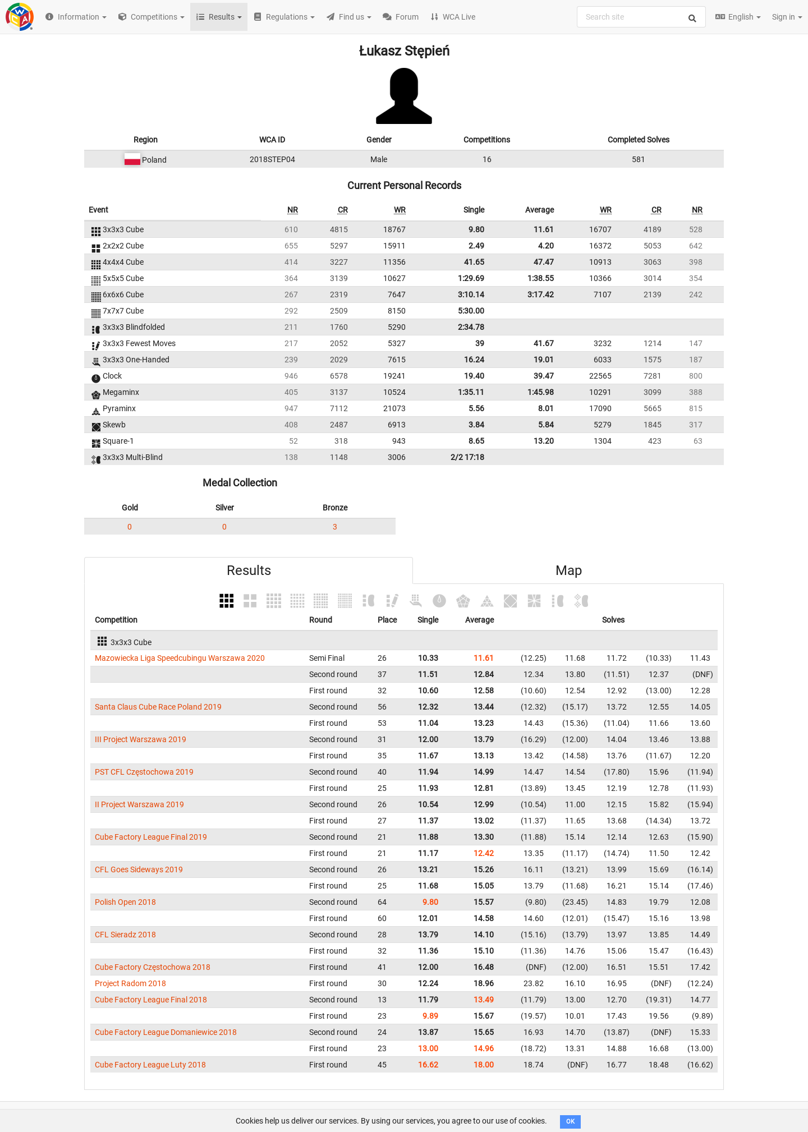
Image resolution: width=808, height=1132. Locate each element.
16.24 (474, 359)
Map (569, 570)
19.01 (544, 359)
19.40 (474, 375)
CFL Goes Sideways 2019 (139, 869)
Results (249, 570)
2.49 (476, 245)
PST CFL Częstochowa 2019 (144, 771)
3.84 (476, 424)
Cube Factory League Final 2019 (151, 836)
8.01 (546, 408)
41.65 (474, 261)
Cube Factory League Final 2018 (151, 999)
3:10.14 (471, 294)
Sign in (787, 16)
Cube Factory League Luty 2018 (150, 1064)
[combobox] (641, 16)
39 (479, 343)
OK (570, 1121)
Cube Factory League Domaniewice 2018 (166, 1032)
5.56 (476, 408)
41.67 (544, 343)
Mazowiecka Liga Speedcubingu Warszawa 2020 (180, 658)
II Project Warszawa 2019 (139, 804)
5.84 (546, 424)
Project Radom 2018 (130, 983)
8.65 (476, 440)
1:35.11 (471, 392)
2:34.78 (471, 327)
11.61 (544, 229)
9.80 (476, 229)
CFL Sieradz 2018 (125, 934)
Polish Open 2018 (125, 902)
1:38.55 (540, 278)
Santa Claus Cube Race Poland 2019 (158, 706)
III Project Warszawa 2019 (140, 739)
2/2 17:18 (467, 457)
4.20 (546, 245)
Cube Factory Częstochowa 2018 (152, 967)
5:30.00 (471, 310)
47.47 (544, 261)
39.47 (544, 375)
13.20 (544, 440)
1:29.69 (471, 278)
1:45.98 (540, 392)
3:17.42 (540, 294)
